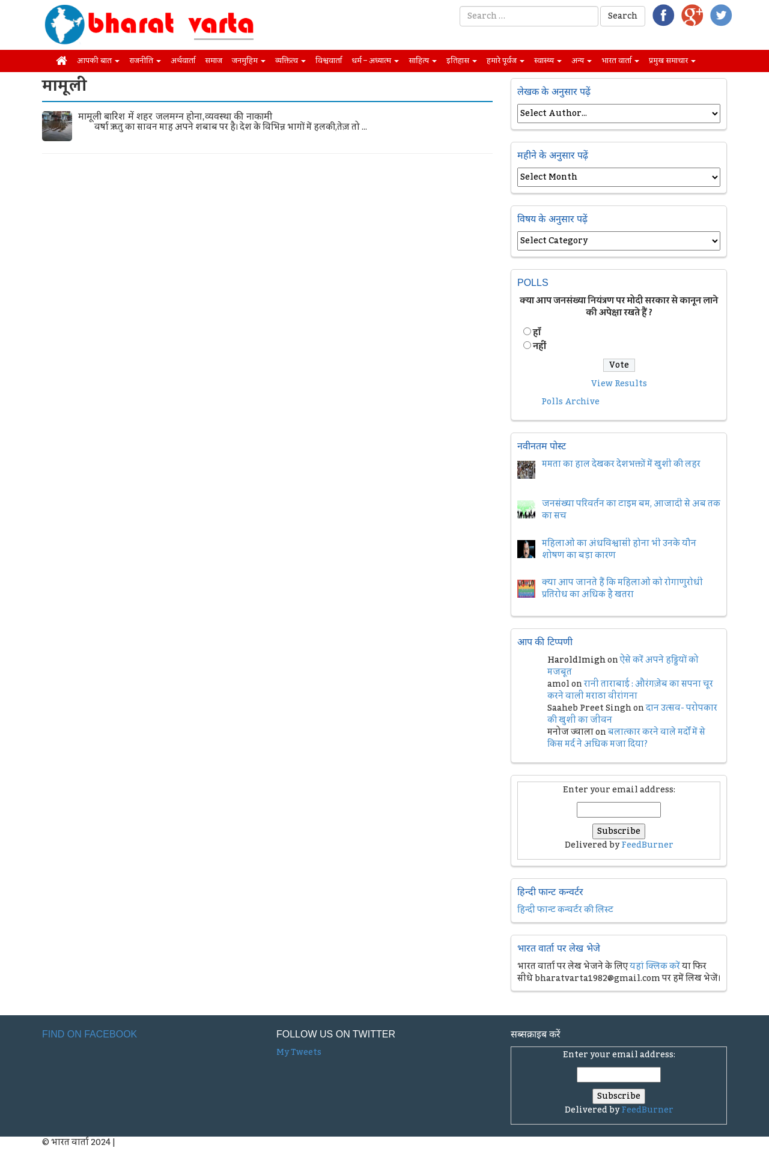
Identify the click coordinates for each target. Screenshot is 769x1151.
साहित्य (423, 60)
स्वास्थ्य (548, 60)
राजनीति (145, 60)
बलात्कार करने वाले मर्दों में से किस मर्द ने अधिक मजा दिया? (626, 738)
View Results (619, 383)
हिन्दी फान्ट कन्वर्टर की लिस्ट (565, 910)
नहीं (539, 346)
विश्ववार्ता (328, 60)
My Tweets (298, 1052)
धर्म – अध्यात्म (375, 60)
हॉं (537, 332)
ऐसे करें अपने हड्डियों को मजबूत (623, 666)
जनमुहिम (249, 60)
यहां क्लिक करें (655, 966)
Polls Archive (570, 401)
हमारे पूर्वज (505, 60)
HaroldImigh (576, 660)
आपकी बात (98, 60)
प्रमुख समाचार (672, 60)
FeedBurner (647, 845)
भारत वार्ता (620, 60)
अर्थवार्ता (183, 60)
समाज (213, 60)
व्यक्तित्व (290, 60)
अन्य (581, 60)
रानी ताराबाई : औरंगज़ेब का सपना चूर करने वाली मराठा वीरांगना (630, 690)
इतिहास (461, 60)
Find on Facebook (89, 1034)
